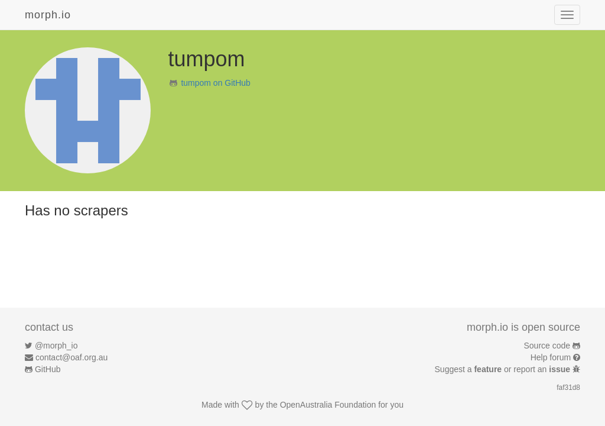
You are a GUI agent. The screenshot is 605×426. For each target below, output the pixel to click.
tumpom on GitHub (216, 83)
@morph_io (56, 345)
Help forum (551, 357)
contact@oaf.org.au (71, 357)
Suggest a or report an (504, 369)
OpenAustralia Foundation (328, 404)
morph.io (48, 15)
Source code (547, 345)
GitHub (48, 369)
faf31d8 (568, 387)
